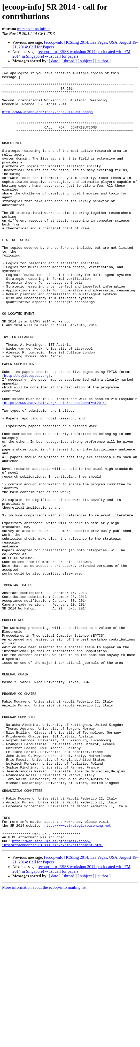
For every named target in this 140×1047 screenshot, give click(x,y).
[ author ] (103, 61)
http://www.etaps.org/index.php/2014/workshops (47, 120)
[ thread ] (69, 61)
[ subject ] (86, 61)
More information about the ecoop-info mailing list (44, 1042)
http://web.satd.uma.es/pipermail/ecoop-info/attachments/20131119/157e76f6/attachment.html (52, 997)
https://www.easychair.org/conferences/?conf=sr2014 (54, 469)
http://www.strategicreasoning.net (77, 976)
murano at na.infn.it (33, 29)
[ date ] (54, 61)
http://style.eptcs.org (26, 436)
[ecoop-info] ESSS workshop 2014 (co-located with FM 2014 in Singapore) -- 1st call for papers (71, 53)
